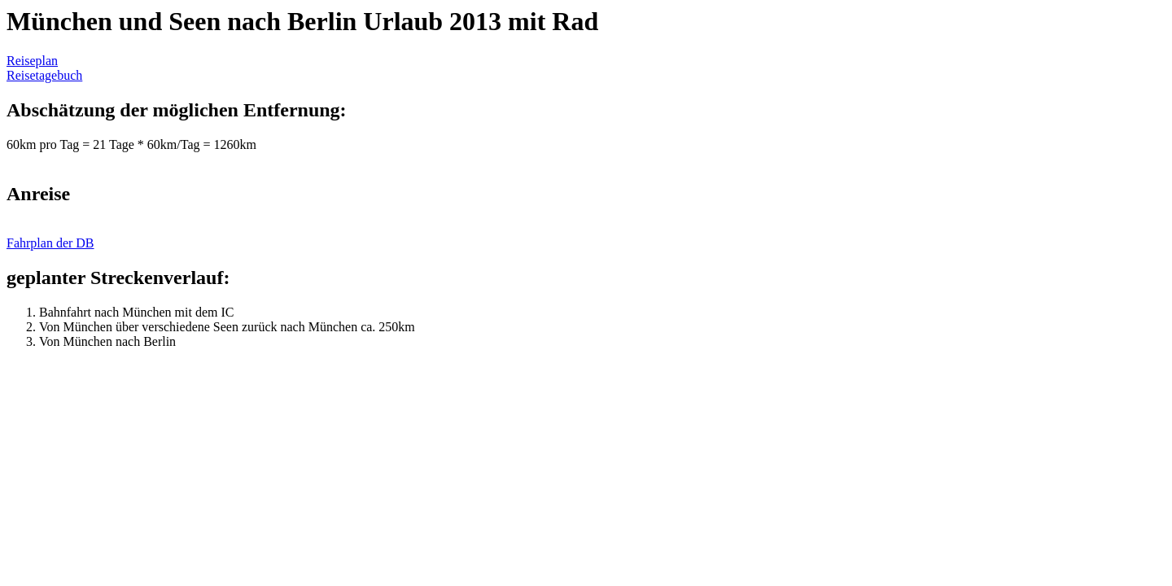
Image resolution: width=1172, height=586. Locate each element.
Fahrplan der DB (50, 243)
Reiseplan (32, 61)
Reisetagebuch (44, 75)
